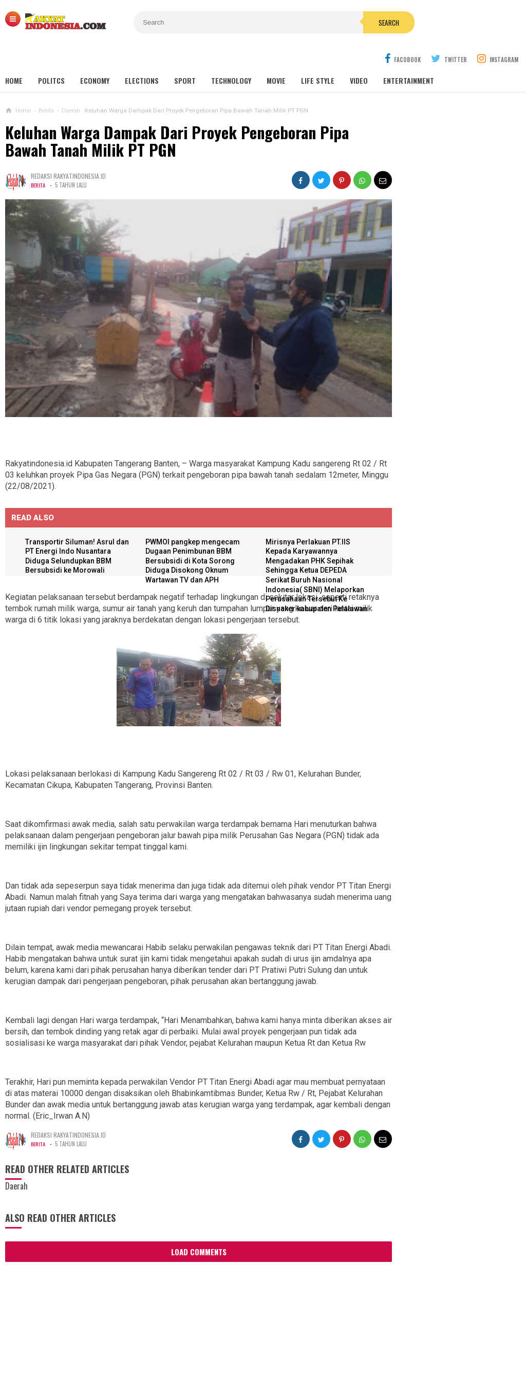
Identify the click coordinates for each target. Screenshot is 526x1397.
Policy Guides (320, 1355)
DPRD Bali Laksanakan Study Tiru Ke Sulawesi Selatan (449, 391)
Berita (39, 161)
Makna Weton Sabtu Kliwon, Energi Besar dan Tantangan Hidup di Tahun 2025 (433, 1010)
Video (359, 56)
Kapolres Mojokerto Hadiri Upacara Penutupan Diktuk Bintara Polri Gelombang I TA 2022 (446, 322)
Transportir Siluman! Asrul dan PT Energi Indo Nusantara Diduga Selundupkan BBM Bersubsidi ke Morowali (73, 517)
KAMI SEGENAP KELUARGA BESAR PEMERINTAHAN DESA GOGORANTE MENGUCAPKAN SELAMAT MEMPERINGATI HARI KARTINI (448, 718)
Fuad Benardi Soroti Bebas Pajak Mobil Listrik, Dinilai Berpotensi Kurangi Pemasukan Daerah (431, 663)
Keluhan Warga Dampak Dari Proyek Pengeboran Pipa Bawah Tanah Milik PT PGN (177, 117)
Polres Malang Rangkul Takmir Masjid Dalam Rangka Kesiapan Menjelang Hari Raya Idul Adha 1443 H (446, 358)
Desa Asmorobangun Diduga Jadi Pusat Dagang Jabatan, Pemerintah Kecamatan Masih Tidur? (434, 921)
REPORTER (418, 1355)
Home (14, 56)
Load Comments (180, 1230)
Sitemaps (107, 1355)
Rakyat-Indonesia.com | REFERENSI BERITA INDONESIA (260, 1371)
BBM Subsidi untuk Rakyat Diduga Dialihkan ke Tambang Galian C (432, 965)
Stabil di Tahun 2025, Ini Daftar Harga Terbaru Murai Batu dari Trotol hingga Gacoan (429, 772)
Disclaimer (373, 1355)
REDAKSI (146, 1355)
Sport (185, 56)
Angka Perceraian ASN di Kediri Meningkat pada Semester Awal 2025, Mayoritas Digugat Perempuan (436, 821)
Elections (142, 56)
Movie (276, 56)
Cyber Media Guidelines (245, 1355)
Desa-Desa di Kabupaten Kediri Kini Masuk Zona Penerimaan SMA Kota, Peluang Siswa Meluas (457, 565)
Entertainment (408, 56)
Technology (231, 56)
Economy (94, 56)
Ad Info (181, 1355)
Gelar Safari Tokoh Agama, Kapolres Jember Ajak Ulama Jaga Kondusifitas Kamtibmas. (446, 419)
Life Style (317, 56)
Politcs (51, 56)
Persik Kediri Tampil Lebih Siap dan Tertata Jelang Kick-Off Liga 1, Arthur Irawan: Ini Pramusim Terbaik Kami (444, 614)
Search (326, 22)
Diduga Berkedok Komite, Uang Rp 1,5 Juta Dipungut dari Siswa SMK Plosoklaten (432, 871)
